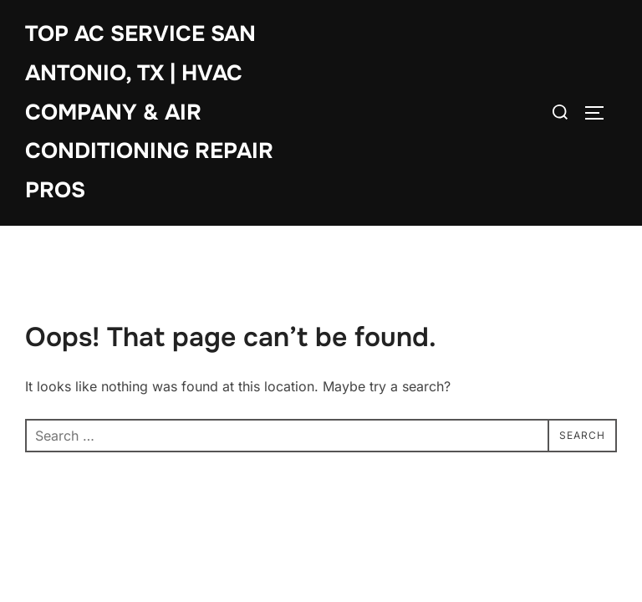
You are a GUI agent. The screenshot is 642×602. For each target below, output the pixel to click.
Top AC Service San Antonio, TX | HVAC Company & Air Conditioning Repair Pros (149, 112)
